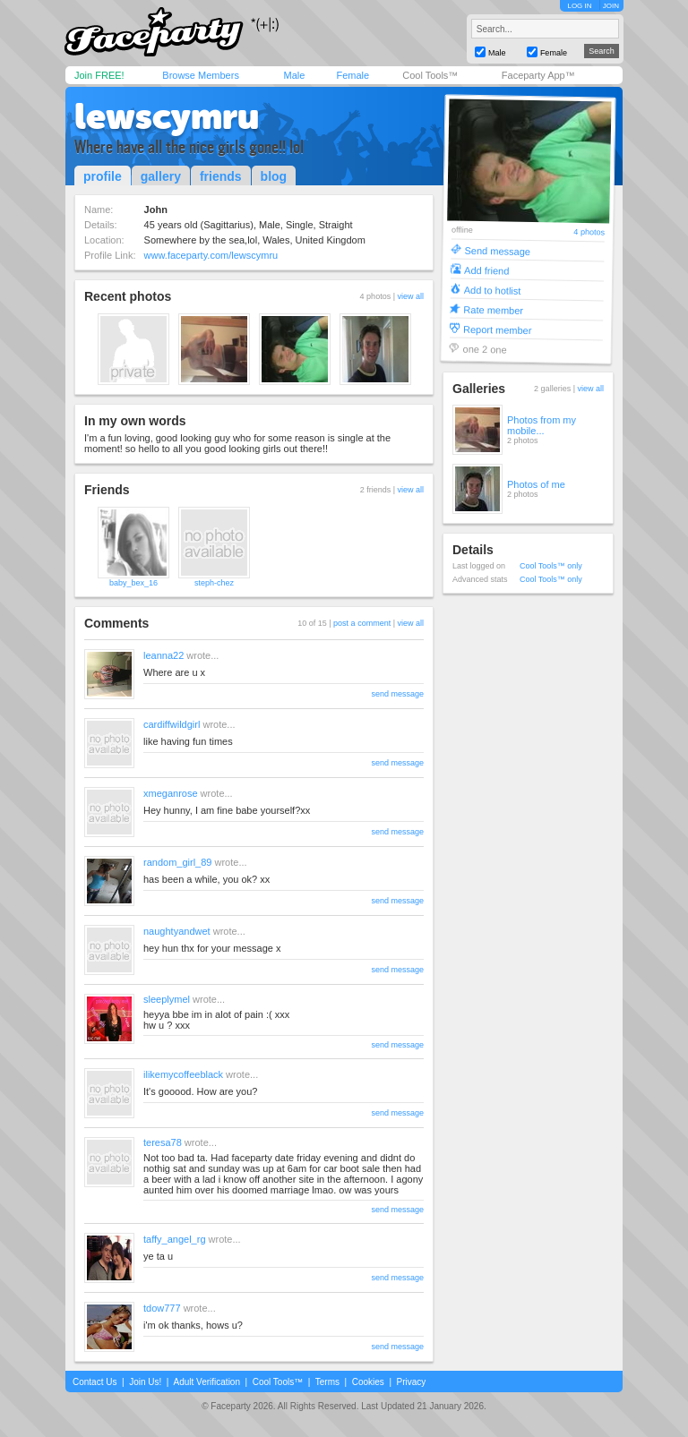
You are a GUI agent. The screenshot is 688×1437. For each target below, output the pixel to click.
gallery (161, 176)
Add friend (486, 270)
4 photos (589, 232)
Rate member (493, 309)
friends (221, 176)
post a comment (362, 623)
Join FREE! (99, 75)
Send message (497, 250)
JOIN (611, 6)
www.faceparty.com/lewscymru (211, 255)
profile (102, 176)
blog (274, 176)
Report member (497, 329)
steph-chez (214, 582)
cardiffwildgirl (171, 724)
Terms (327, 1382)
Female (352, 75)
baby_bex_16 (133, 582)
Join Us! (145, 1382)
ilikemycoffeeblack (183, 1074)
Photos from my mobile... (541, 425)
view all (410, 296)
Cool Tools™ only (551, 565)
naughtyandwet (177, 931)
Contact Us (94, 1382)
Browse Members (200, 75)
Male (294, 75)
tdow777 (162, 1308)
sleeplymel (166, 999)
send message (397, 693)
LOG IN (579, 6)
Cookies (368, 1382)
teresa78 (162, 1142)
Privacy (411, 1382)
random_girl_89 (177, 862)
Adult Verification (206, 1382)
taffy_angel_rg (174, 1239)
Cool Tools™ (430, 75)
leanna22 (163, 655)
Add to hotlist (492, 289)
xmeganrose (170, 793)
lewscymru (166, 116)
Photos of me (536, 484)
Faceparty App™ (538, 75)
